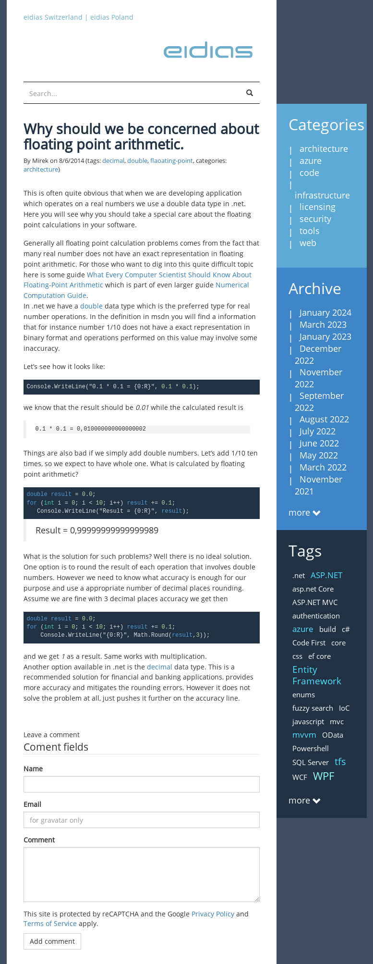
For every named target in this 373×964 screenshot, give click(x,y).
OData (332, 735)
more (299, 512)
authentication (316, 615)
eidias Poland (111, 17)
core (338, 642)
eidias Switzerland (53, 17)
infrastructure (322, 195)
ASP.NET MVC (314, 602)
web (308, 242)
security (315, 218)
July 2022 (318, 431)
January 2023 (325, 336)
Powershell (310, 748)
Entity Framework (316, 675)
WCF (299, 777)
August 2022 (324, 419)
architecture (41, 169)
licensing (318, 206)
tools (310, 230)
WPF (323, 775)
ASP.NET (326, 575)
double (137, 161)
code (309, 172)
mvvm (304, 734)
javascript (308, 721)
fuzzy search (312, 708)
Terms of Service (50, 923)
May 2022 (319, 455)
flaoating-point (171, 161)
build (327, 629)
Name (33, 768)
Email (32, 804)
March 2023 (323, 324)
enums (303, 694)
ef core (319, 656)
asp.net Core (313, 588)
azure (311, 160)
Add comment (52, 941)
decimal (113, 161)
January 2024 (325, 312)
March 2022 (323, 467)
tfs (340, 761)
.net (298, 575)
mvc (337, 721)
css (297, 656)
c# (346, 629)
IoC (344, 708)
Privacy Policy (213, 913)
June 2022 (319, 443)
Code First (308, 642)
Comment (39, 839)
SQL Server (310, 762)
